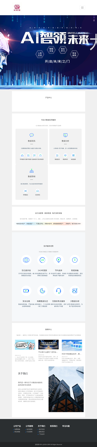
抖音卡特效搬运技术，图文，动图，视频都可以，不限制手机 (72, 354)
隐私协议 (42, 431)
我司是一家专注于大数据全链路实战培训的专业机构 (30, 384)
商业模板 (17, 431)
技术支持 (42, 429)
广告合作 (42, 434)
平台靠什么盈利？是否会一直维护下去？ (48, 352)
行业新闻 (29, 431)
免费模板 (17, 429)
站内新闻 (29, 429)
